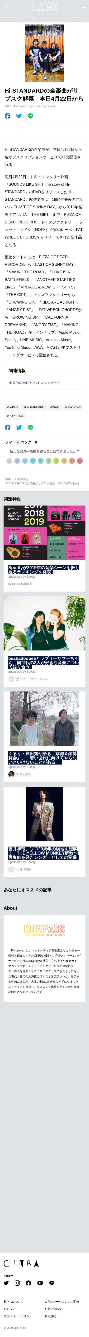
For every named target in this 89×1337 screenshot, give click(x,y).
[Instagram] (17, 1283)
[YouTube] (40, 1283)
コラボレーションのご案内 (62, 1301)
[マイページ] (5, 6)
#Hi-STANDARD (33, 407)
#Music (54, 407)
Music (21, 479)
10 (79, 460)
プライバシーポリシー (18, 1316)
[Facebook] (7, 116)
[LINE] (30, 116)
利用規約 (50, 1316)
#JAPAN (12, 407)
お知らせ (9, 1309)
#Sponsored (73, 407)
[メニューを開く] (83, 6)
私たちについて (13, 1301)
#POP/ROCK (15, 416)
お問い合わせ (53, 1309)
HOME (9, 479)
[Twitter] (19, 116)
